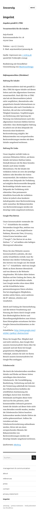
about (5, 473)
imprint (6, 499)
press (5, 484)
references (7, 479)
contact (6, 489)
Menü (32, 7)
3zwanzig (9, 7)
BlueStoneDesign (26, 67)
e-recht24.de (27, 55)
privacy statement (10, 494)
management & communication (16, 468)
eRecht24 (17, 445)
